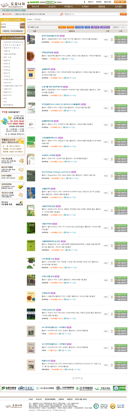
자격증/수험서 (8, 79)
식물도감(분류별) (9, 54)
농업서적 (6, 73)
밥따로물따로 (8, 105)
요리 (5, 102)
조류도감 (6, 67)
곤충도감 (6, 64)
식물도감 (6, 51)
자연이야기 (7, 83)
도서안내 (51, 6)
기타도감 (6, 76)
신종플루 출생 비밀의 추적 (13, 86)
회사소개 (35, 6)
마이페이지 (68, 6)
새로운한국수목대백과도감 (13, 42)
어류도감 (6, 70)
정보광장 (101, 6)
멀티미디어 (7, 95)
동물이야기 (7, 92)
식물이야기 (7, 89)
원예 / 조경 (7, 57)
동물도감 (6, 60)
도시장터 (118, 6)
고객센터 (85, 6)
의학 (5, 98)
